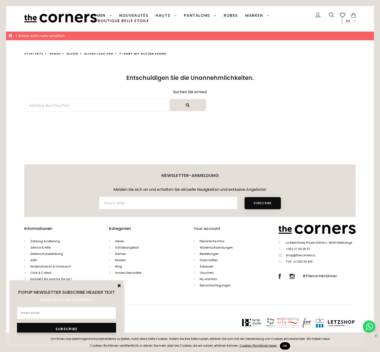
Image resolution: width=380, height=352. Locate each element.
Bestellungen (209, 254)
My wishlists (208, 279)
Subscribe (263, 203)
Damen (98, 15)
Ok (285, 346)
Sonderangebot (127, 247)
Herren (119, 241)
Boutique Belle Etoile (123, 21)
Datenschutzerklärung (46, 254)
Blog (118, 266)
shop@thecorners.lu (300, 255)
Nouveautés (133, 15)
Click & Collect (41, 273)
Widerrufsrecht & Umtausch (50, 266)
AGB (33, 260)
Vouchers (207, 273)
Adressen (207, 266)
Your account (207, 228)
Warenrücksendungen (216, 247)
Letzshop (347, 322)
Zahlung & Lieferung (45, 241)
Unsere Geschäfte (128, 273)
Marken (254, 15)
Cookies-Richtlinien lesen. (258, 346)
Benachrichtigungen (215, 285)
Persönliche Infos (212, 241)
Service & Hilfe (40, 247)
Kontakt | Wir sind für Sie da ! (51, 279)
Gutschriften (209, 260)
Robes (231, 15)
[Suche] (96, 105)
